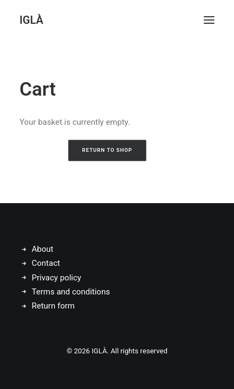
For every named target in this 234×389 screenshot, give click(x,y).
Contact (46, 263)
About (43, 249)
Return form (53, 306)
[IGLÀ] (31, 20)
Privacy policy (56, 278)
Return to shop (107, 150)
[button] (209, 20)
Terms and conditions (71, 292)
